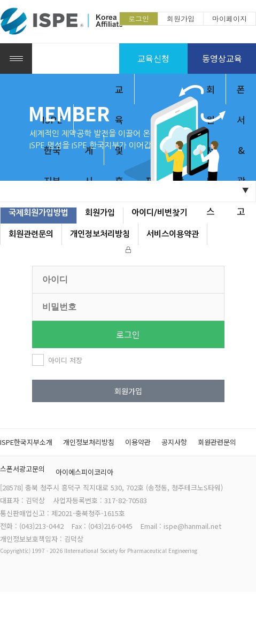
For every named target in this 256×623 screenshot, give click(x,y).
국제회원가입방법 (38, 213)
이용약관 (138, 442)
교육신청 (153, 58)
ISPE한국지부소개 (26, 442)
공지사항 (174, 442)
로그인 (138, 18)
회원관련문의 (31, 234)
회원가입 (181, 18)
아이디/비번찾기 (159, 213)
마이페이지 (229, 18)
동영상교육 (222, 58)
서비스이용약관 (172, 234)
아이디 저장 (65, 360)
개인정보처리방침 (100, 234)
